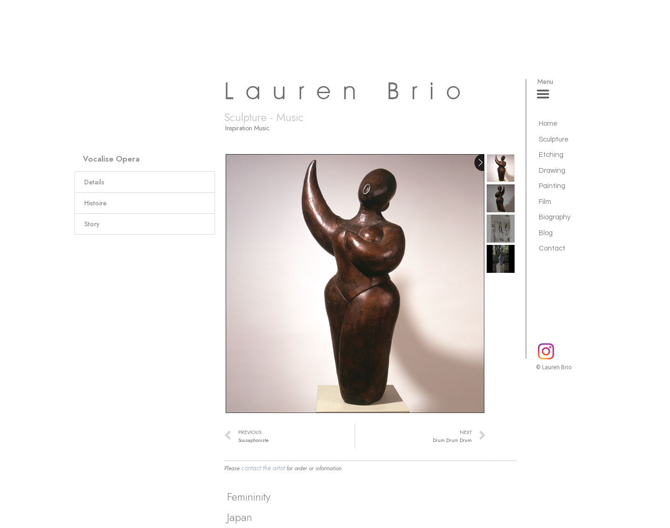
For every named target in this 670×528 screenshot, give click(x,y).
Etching (551, 154)
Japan (239, 517)
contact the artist (263, 468)
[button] (144, 182)
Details (94, 182)
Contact (552, 248)
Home (548, 123)
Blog (546, 233)
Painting (552, 186)
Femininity (248, 496)
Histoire (95, 203)
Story (92, 224)
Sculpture (554, 139)
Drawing (552, 170)
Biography (554, 217)
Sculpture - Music (264, 117)
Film (545, 201)
